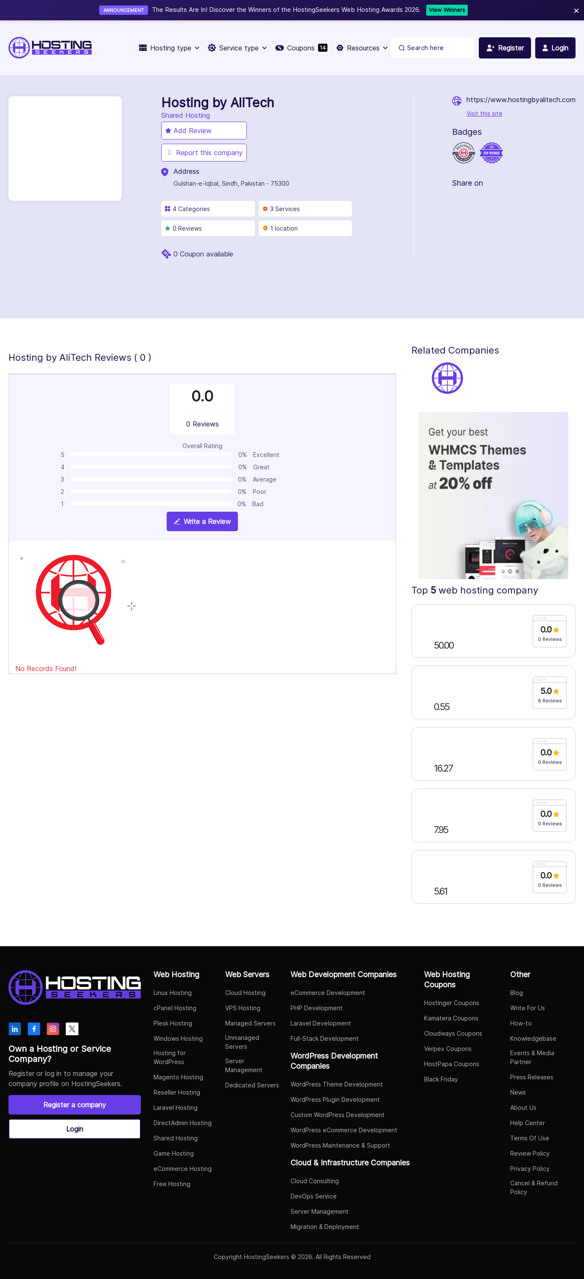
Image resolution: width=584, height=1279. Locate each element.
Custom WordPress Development (338, 1114)
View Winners (447, 9)
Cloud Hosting (245, 992)
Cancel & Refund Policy (534, 1187)
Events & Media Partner (532, 1057)
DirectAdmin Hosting (183, 1122)
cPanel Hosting (175, 1007)
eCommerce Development (328, 992)
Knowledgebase (533, 1038)
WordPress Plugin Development (335, 1099)
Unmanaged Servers (242, 1042)
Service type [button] (237, 48)
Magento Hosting (178, 1077)
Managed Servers (250, 1023)
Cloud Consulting (315, 1180)
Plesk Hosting (173, 1023)
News (518, 1092)
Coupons (301, 48)
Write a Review (202, 521)
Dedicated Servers (252, 1085)
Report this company (204, 152)
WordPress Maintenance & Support (340, 1145)
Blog (516, 992)
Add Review (188, 130)
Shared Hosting (176, 1138)
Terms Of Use (529, 1138)
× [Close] (576, 10)
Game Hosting (174, 1153)
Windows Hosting (178, 1038)
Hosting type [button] (169, 48)
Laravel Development (321, 1023)
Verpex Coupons (448, 1048)
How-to (521, 1023)
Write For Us (527, 1007)
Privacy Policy (530, 1168)
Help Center (527, 1122)
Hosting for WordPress (170, 1057)
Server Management (244, 1065)
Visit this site (485, 113)
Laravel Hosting (176, 1107)
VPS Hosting (242, 1007)
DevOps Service (314, 1196)
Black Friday (441, 1079)
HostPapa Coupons (451, 1063)
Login (74, 1129)
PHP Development (317, 1007)
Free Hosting (172, 1183)
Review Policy (530, 1153)
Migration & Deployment (325, 1226)
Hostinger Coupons (451, 1002)
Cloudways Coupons (453, 1033)
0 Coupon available (203, 254)
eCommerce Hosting (183, 1168)
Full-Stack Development (325, 1038)
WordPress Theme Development (337, 1084)
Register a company (74, 1105)
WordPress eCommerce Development (344, 1130)
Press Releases (531, 1077)
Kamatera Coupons (451, 1018)
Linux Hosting (173, 992)
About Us (523, 1107)
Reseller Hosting (177, 1092)
